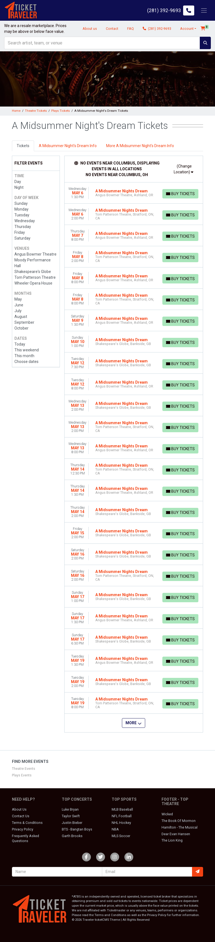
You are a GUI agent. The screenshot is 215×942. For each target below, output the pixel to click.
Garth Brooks (72, 836)
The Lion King (172, 840)
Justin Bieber (72, 823)
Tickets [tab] (23, 146)
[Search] (102, 43)
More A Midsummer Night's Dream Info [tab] (140, 146)
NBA (115, 829)
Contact (112, 29)
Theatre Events (23, 769)
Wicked (167, 814)
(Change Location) (183, 169)
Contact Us (20, 816)
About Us (19, 809)
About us (89, 29)
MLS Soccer (121, 836)
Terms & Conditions (27, 823)
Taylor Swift (71, 816)
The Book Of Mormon (179, 821)
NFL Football (122, 816)
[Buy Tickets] (180, 193)
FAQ (130, 29)
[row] (134, 193)
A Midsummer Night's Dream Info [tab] (68, 146)
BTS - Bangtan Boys (77, 829)
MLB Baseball (122, 809)
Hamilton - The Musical (180, 827)
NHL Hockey (121, 823)
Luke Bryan (70, 809)
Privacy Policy (22, 829)
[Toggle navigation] (204, 10)
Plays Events (22, 775)
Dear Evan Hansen (176, 834)
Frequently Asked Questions (25, 838)
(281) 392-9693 (156, 29)
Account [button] (186, 29)
